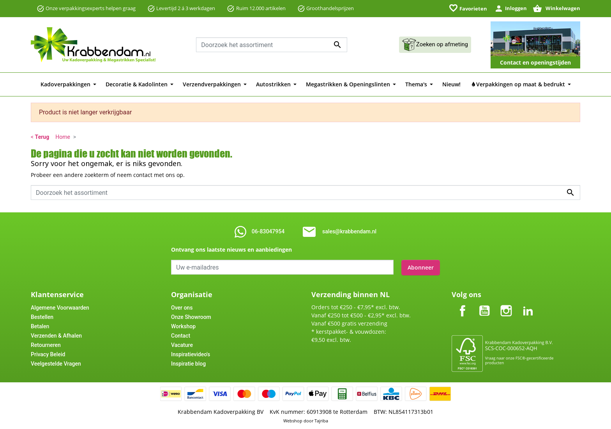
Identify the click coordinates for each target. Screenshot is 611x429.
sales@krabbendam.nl (349, 231)
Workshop (183, 325)
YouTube (484, 303)
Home (62, 137)
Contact (180, 335)
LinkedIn (528, 303)
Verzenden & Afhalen (56, 335)
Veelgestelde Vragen (56, 363)
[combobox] (271, 44)
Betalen (40, 325)
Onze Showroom (191, 316)
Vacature (182, 344)
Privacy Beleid (48, 353)
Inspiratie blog (188, 363)
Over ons (181, 307)
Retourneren (46, 344)
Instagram (506, 303)
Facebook (462, 303)
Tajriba (321, 420)
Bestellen (42, 316)
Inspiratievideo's (190, 353)
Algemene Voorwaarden (60, 307)
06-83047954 (268, 231)
